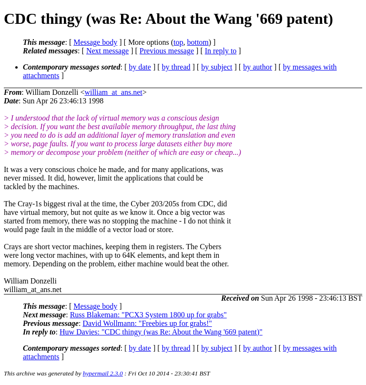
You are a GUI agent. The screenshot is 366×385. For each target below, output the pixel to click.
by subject (216, 67)
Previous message (167, 51)
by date (140, 67)
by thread (176, 67)
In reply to (221, 51)
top (178, 42)
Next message (107, 51)
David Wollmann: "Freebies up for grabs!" (147, 323)
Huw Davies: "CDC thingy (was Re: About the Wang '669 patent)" (161, 332)
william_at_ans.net (113, 92)
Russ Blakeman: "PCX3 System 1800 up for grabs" (148, 315)
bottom (197, 42)
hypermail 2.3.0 (103, 373)
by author (257, 67)
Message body (95, 42)
